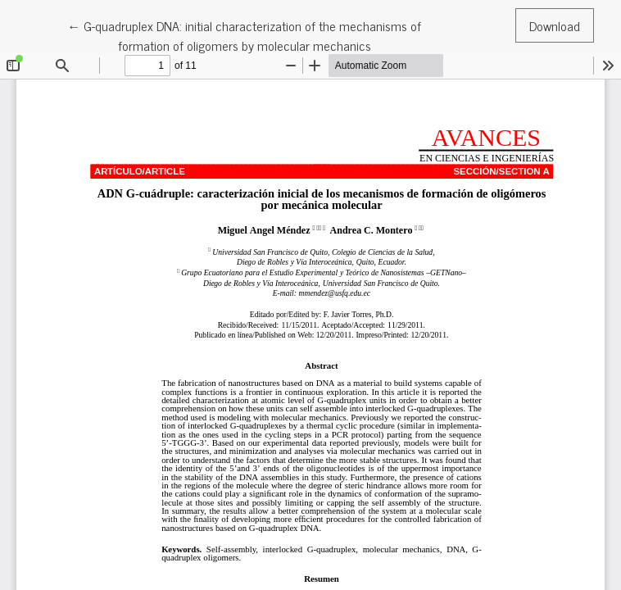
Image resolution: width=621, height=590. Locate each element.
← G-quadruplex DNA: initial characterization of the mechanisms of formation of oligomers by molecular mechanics (244, 35)
